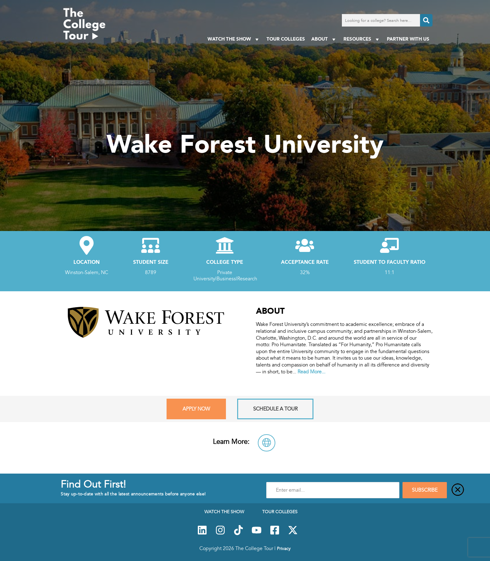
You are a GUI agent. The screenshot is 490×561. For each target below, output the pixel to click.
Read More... (311, 372)
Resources (362, 39)
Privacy (284, 548)
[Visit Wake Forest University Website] (266, 442)
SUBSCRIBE (425, 490)
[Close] (458, 490)
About (324, 39)
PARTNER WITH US (408, 39)
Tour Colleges (286, 39)
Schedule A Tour (275, 409)
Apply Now (196, 409)
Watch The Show (234, 39)
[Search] (426, 20)
